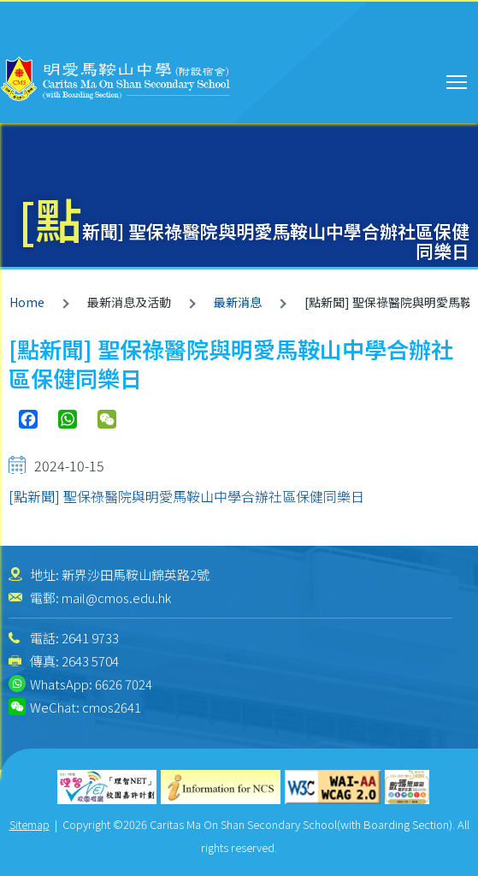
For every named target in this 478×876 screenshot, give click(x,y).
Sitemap (29, 824)
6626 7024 (123, 684)
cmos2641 (111, 707)
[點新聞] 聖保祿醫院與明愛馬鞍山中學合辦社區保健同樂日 (186, 496)
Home (26, 302)
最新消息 (238, 302)
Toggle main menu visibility (457, 79)
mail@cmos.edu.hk (116, 598)
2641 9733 (90, 638)
